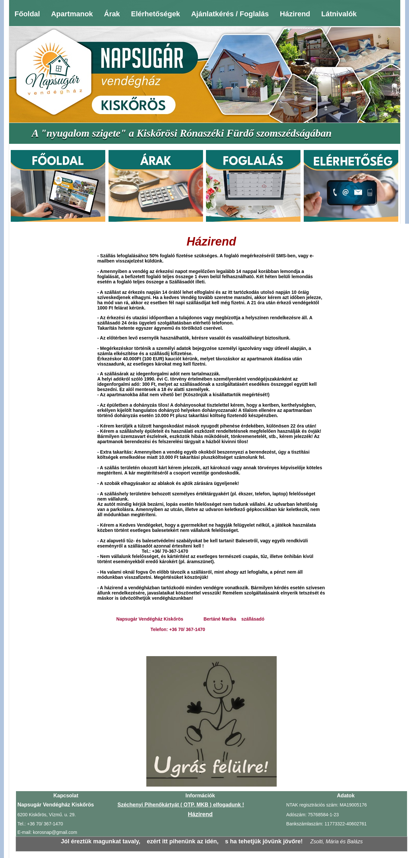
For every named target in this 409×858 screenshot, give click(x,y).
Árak (112, 14)
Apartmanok (72, 14)
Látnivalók (339, 14)
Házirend (295, 14)
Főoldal (27, 14)
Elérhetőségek (155, 14)
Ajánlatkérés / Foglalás (230, 14)
